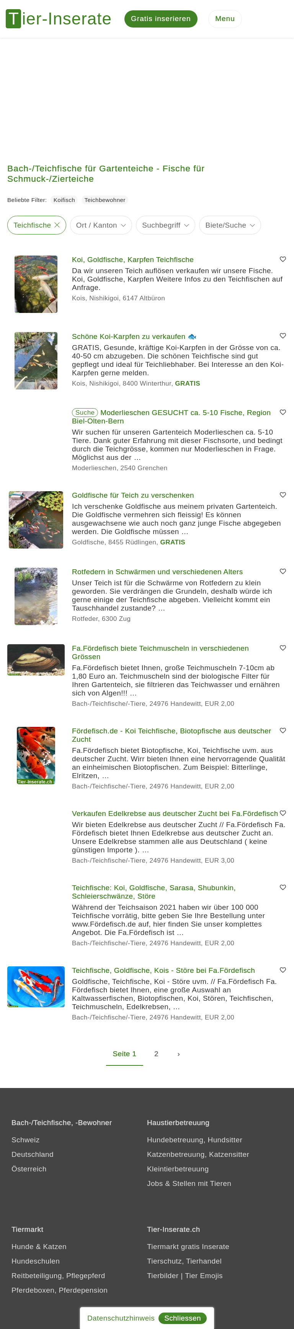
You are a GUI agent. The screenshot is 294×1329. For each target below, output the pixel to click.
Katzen (55, 1247)
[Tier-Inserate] (63, 19)
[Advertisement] (147, 95)
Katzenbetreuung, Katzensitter (198, 1155)
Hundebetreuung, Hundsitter (194, 1141)
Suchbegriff (161, 226)
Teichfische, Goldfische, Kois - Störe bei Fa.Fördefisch (163, 971)
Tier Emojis (204, 1276)
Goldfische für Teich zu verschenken (133, 496)
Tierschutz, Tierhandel (184, 1262)
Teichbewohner (104, 200)
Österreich (29, 1170)
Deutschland (32, 1155)
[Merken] (283, 260)
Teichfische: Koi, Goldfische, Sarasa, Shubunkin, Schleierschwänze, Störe (154, 892)
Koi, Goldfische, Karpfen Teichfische (133, 260)
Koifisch (64, 200)
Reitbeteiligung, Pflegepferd (58, 1276)
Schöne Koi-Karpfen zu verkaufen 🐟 (134, 337)
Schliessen (182, 1318)
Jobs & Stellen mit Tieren (189, 1184)
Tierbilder (163, 1276)
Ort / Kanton (96, 226)
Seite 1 (125, 1054)
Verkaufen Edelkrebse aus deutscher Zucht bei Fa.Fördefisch (175, 814)
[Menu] (225, 19)
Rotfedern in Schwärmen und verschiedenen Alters (157, 572)
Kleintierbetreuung (178, 1170)
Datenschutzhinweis (121, 1318)
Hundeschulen (35, 1262)
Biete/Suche (226, 226)
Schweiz (25, 1141)
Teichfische (32, 226)
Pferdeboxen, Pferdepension (59, 1291)
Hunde (22, 1247)
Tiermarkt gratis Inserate (188, 1247)
